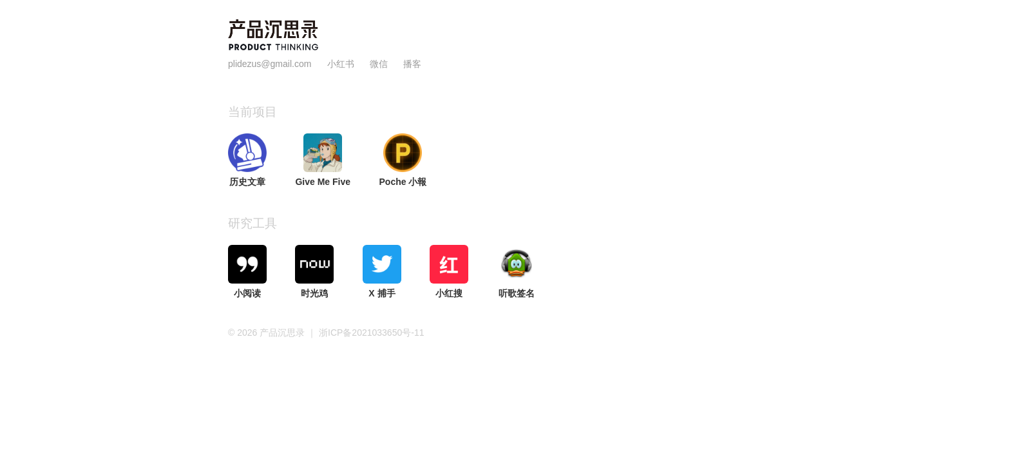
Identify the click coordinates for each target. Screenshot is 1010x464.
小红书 (340, 64)
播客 (412, 64)
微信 (380, 64)
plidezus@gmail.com (269, 64)
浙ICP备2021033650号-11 (371, 332)
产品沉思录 (283, 332)
